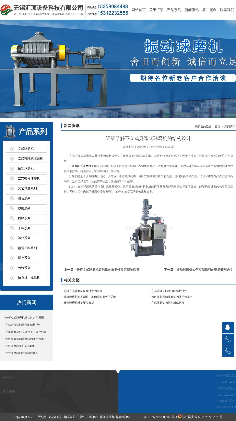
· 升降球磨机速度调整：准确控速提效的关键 (25, 332)
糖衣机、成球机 (29, 277)
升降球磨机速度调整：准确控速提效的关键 (90, 296)
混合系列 (24, 198)
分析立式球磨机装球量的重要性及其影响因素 (108, 269)
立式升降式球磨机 (30, 158)
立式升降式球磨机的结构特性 (169, 290)
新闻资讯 (192, 10)
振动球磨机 (26, 168)
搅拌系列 (24, 258)
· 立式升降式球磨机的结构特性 (22, 324)
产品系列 (174, 10)
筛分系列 (24, 238)
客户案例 (209, 10)
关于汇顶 (156, 10)
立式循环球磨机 (29, 178)
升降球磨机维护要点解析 (79, 302)
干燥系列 (24, 228)
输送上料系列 (27, 248)
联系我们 (227, 10)
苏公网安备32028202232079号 (200, 417)
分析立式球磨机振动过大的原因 (83, 290)
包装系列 (24, 268)
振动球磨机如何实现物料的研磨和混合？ (204, 269)
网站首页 (139, 10)
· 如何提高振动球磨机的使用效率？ (25, 339)
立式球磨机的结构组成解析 (167, 302)
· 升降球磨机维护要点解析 (20, 346)
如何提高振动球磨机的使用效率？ (172, 296)
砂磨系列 (24, 208)
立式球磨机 (26, 148)
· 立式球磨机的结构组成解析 (21, 353)
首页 (217, 126)
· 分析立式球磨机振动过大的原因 (24, 317)
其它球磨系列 (27, 188)
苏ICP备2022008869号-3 (160, 417)
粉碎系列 (24, 218)
